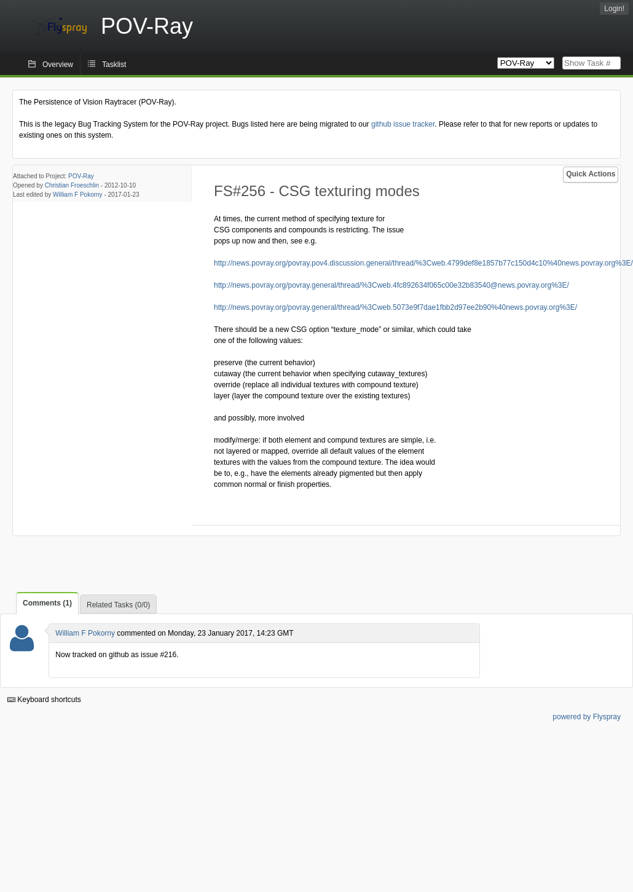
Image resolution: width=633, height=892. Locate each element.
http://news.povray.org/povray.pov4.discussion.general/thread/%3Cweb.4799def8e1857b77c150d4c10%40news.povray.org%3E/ (423, 263)
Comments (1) (47, 603)
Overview (57, 64)
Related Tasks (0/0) (118, 605)
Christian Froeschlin (72, 185)
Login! (614, 8)
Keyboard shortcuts (44, 699)
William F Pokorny (78, 194)
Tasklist (114, 64)
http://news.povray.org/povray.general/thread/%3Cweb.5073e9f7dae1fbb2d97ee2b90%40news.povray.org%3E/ (395, 307)
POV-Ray (81, 176)
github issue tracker (402, 124)
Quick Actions (590, 174)
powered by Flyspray (586, 716)
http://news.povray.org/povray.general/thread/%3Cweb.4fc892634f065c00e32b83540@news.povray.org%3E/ (391, 285)
